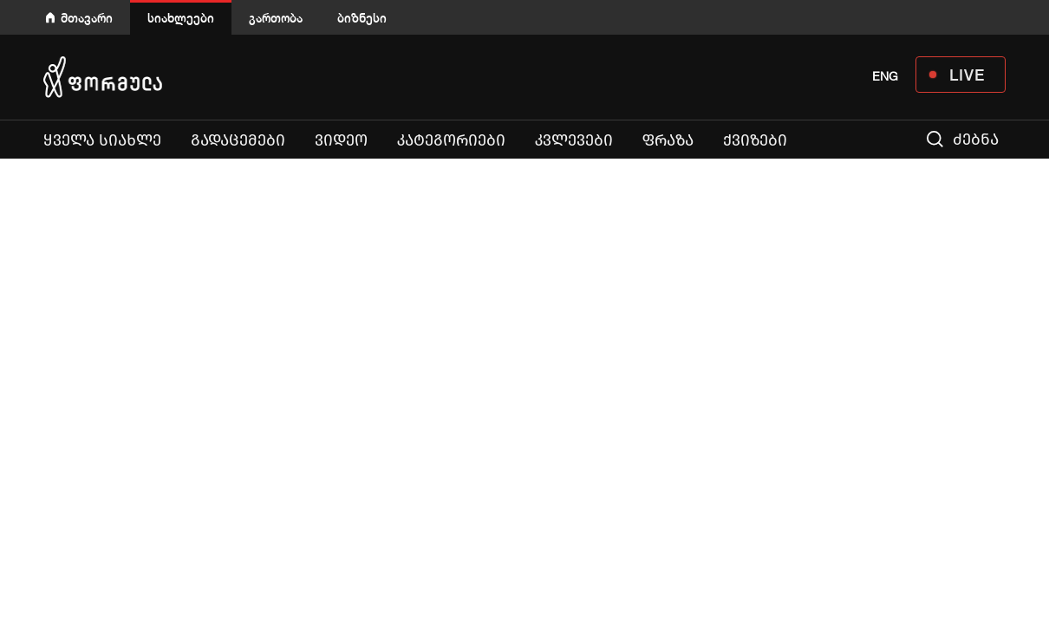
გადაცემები (238, 140)
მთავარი (87, 17)
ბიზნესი (362, 17)
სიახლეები (180, 17)
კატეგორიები (451, 140)
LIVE (967, 74)
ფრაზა (668, 140)
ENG (885, 76)
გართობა (276, 17)
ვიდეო (341, 140)
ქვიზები (755, 140)
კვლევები (574, 140)
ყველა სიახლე (102, 140)
